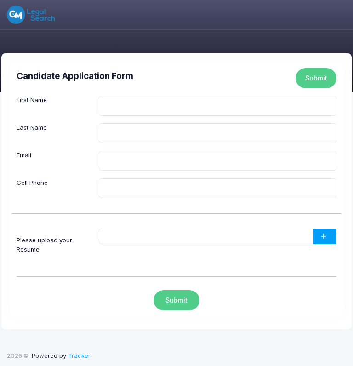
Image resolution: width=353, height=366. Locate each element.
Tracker (79, 355)
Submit (316, 78)
